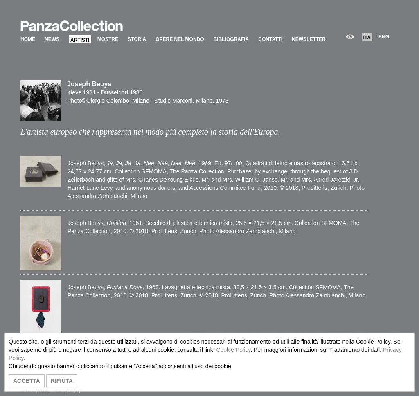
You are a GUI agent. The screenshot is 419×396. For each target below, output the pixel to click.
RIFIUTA (62, 381)
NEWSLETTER (309, 39)
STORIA (137, 39)
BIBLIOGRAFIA (231, 39)
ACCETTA (26, 381)
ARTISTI (80, 40)
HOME (27, 39)
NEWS (52, 39)
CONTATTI (270, 39)
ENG (383, 37)
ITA (367, 37)
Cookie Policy (233, 349)
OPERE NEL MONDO (179, 39)
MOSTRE (107, 39)
